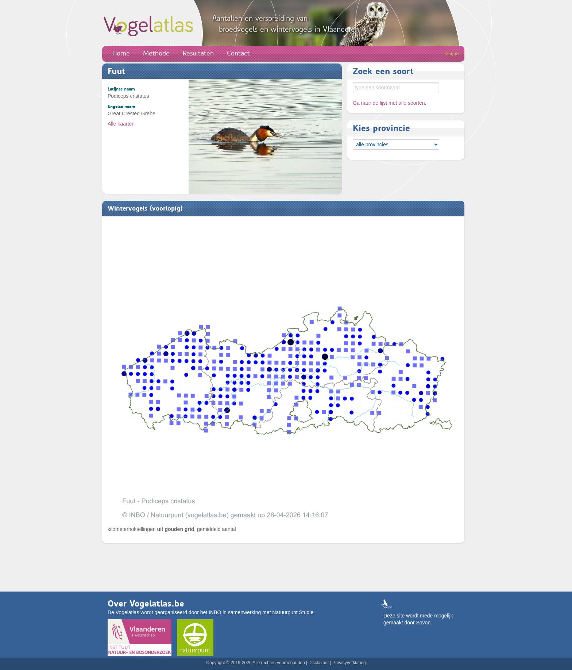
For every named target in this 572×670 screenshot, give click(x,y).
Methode (156, 53)
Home (121, 53)
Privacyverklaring (349, 662)
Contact (238, 53)
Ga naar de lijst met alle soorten (389, 103)
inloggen (452, 54)
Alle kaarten (121, 124)
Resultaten (198, 53)
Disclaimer (318, 662)
